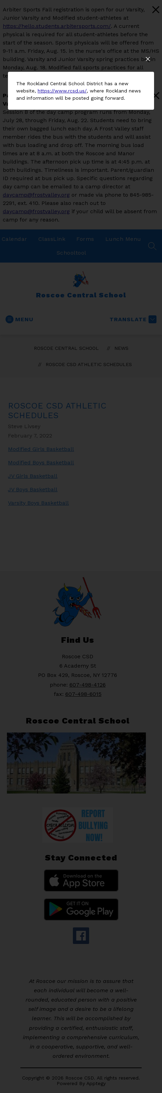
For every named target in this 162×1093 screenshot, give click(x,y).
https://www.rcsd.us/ (62, 214)
